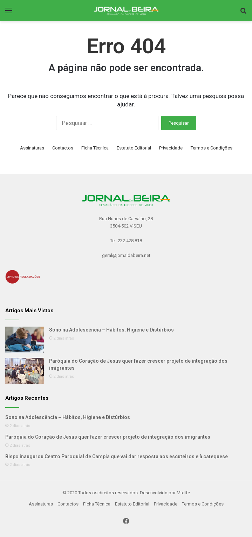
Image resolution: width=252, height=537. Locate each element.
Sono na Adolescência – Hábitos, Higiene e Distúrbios (111, 330)
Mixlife (183, 492)
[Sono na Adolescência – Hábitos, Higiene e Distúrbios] (24, 340)
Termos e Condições (211, 148)
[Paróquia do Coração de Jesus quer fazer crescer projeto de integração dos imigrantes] (24, 371)
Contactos (62, 148)
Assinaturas (32, 148)
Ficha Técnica (95, 148)
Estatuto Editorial (134, 148)
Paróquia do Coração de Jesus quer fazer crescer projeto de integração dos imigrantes (107, 437)
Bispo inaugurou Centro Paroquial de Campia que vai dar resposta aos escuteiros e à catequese (116, 456)
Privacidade (171, 148)
